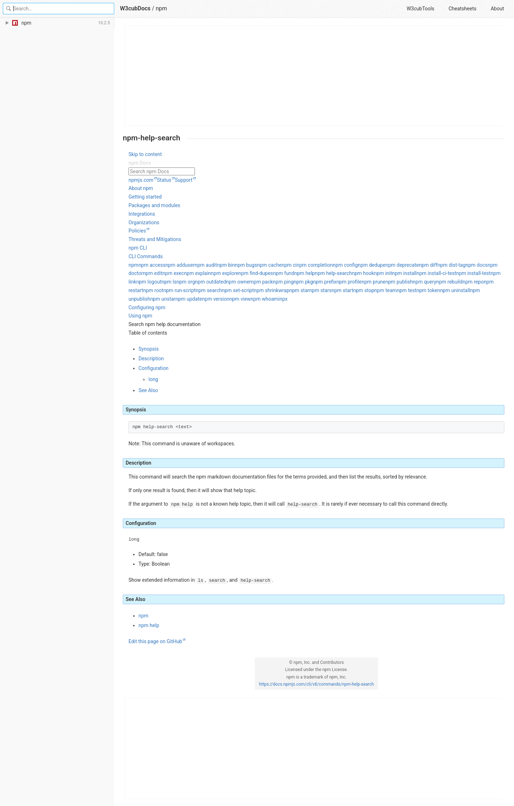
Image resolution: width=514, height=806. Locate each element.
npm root (153, 290)
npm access (152, 265)
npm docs (476, 265)
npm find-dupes (255, 273)
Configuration (153, 368)
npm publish (399, 282)
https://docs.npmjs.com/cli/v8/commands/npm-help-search (316, 684)
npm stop (363, 290)
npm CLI (137, 248)
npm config (345, 265)
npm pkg (303, 282)
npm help (304, 273)
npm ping (283, 282)
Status (164, 180)
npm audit (206, 265)
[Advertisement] (314, 76)
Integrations (141, 214)
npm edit (152, 273)
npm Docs (139, 163)
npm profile (349, 282)
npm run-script (179, 290)
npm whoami (265, 299)
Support (183, 180)
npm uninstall (455, 290)
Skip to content (145, 154)
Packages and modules (154, 205)
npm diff (428, 265)
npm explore (224, 273)
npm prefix (325, 282)
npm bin (226, 265)
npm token (428, 290)
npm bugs (246, 265)
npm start (342, 290)
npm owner (238, 282)
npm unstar (163, 299)
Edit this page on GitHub (155, 641)
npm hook (363, 273)
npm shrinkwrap (271, 290)
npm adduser (180, 265)
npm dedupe (372, 265)
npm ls (169, 282)
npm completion (315, 265)
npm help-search (333, 273)
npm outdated (210, 282)
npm (161, 8)
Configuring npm (146, 307)
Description (151, 358)
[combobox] (316, 171)
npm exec (173, 273)
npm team (385, 290)
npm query (424, 282)
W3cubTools (420, 8)
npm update (189, 299)
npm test (407, 290)
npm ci (289, 265)
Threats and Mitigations (154, 239)
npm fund (283, 273)
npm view (240, 299)
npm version (216, 299)
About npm (140, 188)
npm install (404, 273)
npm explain (197, 273)
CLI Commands (145, 256)
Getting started (145, 197)
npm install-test (473, 273)
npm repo (473, 282)
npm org (186, 282)
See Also (148, 390)
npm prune (374, 282)
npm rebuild (449, 282)
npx (283, 299)
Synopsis (148, 349)
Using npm (140, 316)
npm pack (262, 282)
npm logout (149, 282)
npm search (209, 290)
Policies (137, 231)
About (497, 8)
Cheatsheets (463, 8)
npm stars (320, 290)
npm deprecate (402, 265)
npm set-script (238, 290)
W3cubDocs (135, 8)
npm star (299, 290)
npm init (383, 273)
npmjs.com (140, 180)
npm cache (269, 265)
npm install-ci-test (436, 273)
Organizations (143, 222)
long (153, 379)
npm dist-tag (451, 265)
